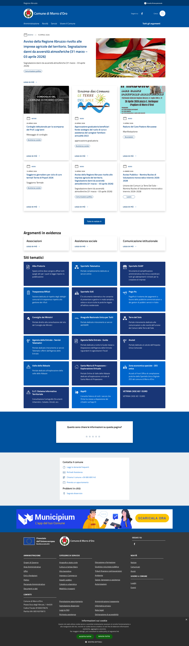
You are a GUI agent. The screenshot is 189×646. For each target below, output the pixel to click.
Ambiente (99, 575)
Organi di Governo (31, 562)
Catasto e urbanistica (68, 584)
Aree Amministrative (32, 566)
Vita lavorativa (65, 571)
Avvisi (30, 34)
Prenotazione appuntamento (71, 601)
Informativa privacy (103, 605)
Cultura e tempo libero (68, 566)
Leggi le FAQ (64, 610)
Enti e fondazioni (30, 575)
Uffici (26, 571)
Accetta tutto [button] (85, 636)
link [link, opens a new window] (117, 631)
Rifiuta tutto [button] (104, 636)
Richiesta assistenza (67, 614)
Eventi (133, 587)
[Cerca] (162, 13)
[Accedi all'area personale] (153, 3)
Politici (26, 579)
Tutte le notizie (94, 221)
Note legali (99, 610)
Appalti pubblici (65, 579)
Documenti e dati (31, 588)
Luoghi (133, 583)
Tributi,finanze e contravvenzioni (108, 571)
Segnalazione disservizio (69, 605)
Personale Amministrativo (34, 584)
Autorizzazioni (101, 584)
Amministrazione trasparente (107, 601)
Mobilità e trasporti (67, 588)
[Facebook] (141, 13)
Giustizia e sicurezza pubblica (107, 566)
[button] (94, 642)
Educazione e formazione (105, 562)
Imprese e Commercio (68, 575)
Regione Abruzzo (30, 3)
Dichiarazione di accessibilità (106, 614)
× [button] (186, 620)
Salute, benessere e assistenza (107, 579)
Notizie (32, 118)
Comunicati (135, 566)
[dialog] (94, 631)
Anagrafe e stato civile (68, 562)
